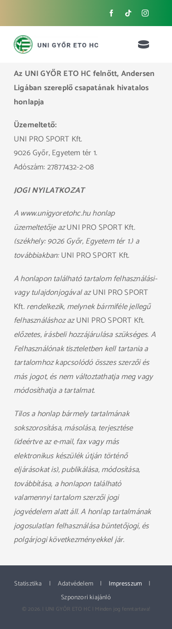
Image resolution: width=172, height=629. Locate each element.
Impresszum (125, 584)
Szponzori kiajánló (86, 597)
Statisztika (28, 584)
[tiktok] (128, 13)
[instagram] (145, 13)
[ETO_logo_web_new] (56, 39)
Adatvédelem (75, 584)
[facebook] (111, 13)
